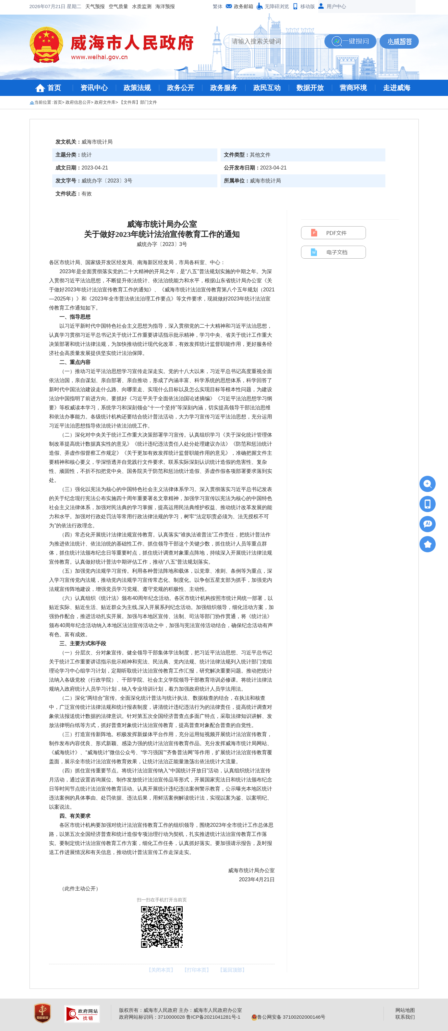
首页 (54, 87)
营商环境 (353, 87)
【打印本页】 (196, 970)
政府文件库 (104, 102)
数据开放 (310, 87)
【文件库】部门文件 (138, 102)
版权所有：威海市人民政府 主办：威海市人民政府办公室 (180, 1010)
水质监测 (90, 6)
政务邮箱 (243, 6)
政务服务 (223, 87)
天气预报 (43, 6)
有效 (86, 193)
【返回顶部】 (232, 970)
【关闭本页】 (161, 970)
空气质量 (66, 6)
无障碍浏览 (277, 6)
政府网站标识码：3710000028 (152, 1017)
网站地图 (405, 1010)
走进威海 (396, 87)
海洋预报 (113, 6)
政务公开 (180, 87)
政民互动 (267, 87)
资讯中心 (94, 87)
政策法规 (137, 87)
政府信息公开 (78, 102)
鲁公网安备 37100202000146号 (288, 1017)
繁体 (218, 6)
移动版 (307, 6)
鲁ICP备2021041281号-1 (213, 1017)
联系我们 (405, 1017)
